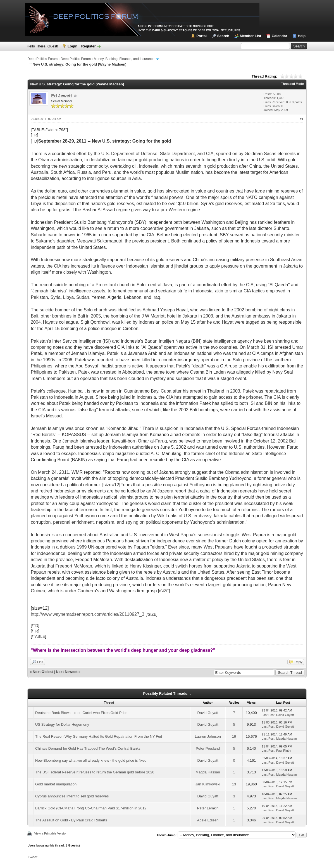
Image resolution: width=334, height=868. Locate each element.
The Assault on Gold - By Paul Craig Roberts (71, 820)
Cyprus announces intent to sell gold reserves (72, 796)
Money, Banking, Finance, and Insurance (124, 59)
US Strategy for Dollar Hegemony (62, 724)
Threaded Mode (292, 83)
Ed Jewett (61, 95)
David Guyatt (207, 713)
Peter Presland (208, 748)
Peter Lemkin (208, 808)
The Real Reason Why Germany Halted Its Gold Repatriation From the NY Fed (98, 736)
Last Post (268, 714)
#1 (301, 119)
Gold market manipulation (56, 784)
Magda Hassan (286, 738)
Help (302, 36)
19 (234, 736)
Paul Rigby (283, 750)
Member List (250, 36)
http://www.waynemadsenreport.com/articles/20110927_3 (87, 614)
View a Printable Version (50, 833)
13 (234, 784)
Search (223, 36)
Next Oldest (43, 672)
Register (88, 46)
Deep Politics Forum (42, 59)
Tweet (32, 857)
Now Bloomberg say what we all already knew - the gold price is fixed (90, 760)
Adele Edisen (208, 820)
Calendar (279, 36)
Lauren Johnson (208, 736)
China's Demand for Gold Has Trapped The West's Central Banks (87, 748)
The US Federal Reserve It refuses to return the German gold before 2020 (94, 772)
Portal (201, 36)
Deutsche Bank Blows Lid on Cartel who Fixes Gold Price (81, 713)
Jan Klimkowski (207, 784)
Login (72, 46)
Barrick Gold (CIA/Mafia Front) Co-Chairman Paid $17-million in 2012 (90, 808)
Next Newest (66, 672)
